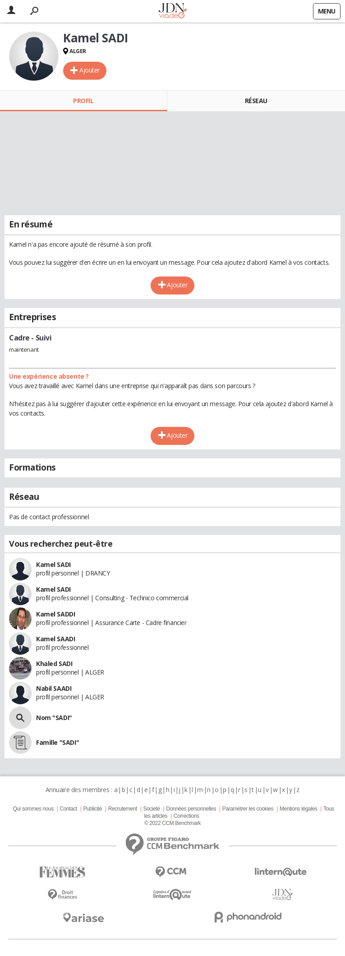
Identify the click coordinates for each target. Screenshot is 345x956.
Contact (68, 809)
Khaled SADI (54, 663)
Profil (83, 100)
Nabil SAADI (53, 688)
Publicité (92, 809)
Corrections (186, 816)
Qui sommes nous (33, 809)
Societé (151, 809)
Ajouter (89, 70)
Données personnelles (191, 809)
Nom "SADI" (54, 717)
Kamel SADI (53, 564)
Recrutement (122, 809)
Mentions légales (298, 809)
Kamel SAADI (55, 638)
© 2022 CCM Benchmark (172, 823)
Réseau (256, 100)
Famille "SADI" (57, 742)
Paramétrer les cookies (247, 809)
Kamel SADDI (55, 614)
